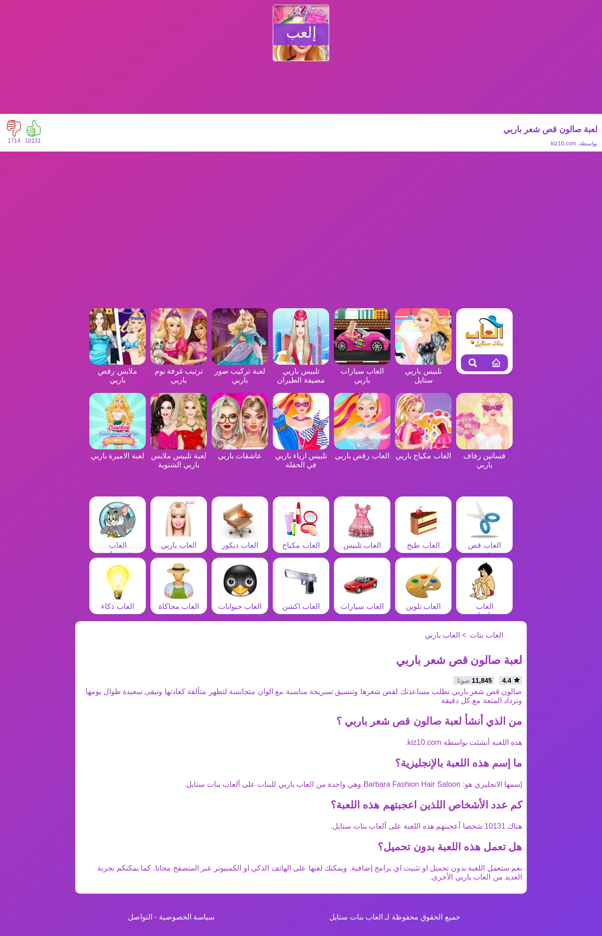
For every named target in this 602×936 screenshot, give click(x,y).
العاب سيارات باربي (362, 371)
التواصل (140, 917)
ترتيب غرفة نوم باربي (178, 371)
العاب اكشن (301, 601)
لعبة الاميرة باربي (117, 451)
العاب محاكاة (178, 601)
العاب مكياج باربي (423, 451)
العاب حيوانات (239, 601)
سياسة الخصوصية (186, 917)
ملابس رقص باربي (117, 371)
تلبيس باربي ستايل (423, 371)
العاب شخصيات (117, 545)
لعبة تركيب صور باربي (240, 371)
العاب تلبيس (362, 540)
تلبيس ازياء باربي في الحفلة (301, 456)
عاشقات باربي (240, 451)
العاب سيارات (362, 601)
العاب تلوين (423, 601)
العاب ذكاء (117, 601)
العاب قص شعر (484, 545)
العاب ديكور (240, 540)
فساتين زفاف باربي (484, 456)
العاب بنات (486, 635)
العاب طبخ (423, 540)
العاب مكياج (301, 540)
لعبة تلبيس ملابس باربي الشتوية (178, 456)
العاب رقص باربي (362, 451)
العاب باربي (179, 540)
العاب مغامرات (484, 606)
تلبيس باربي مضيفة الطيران (301, 371)
